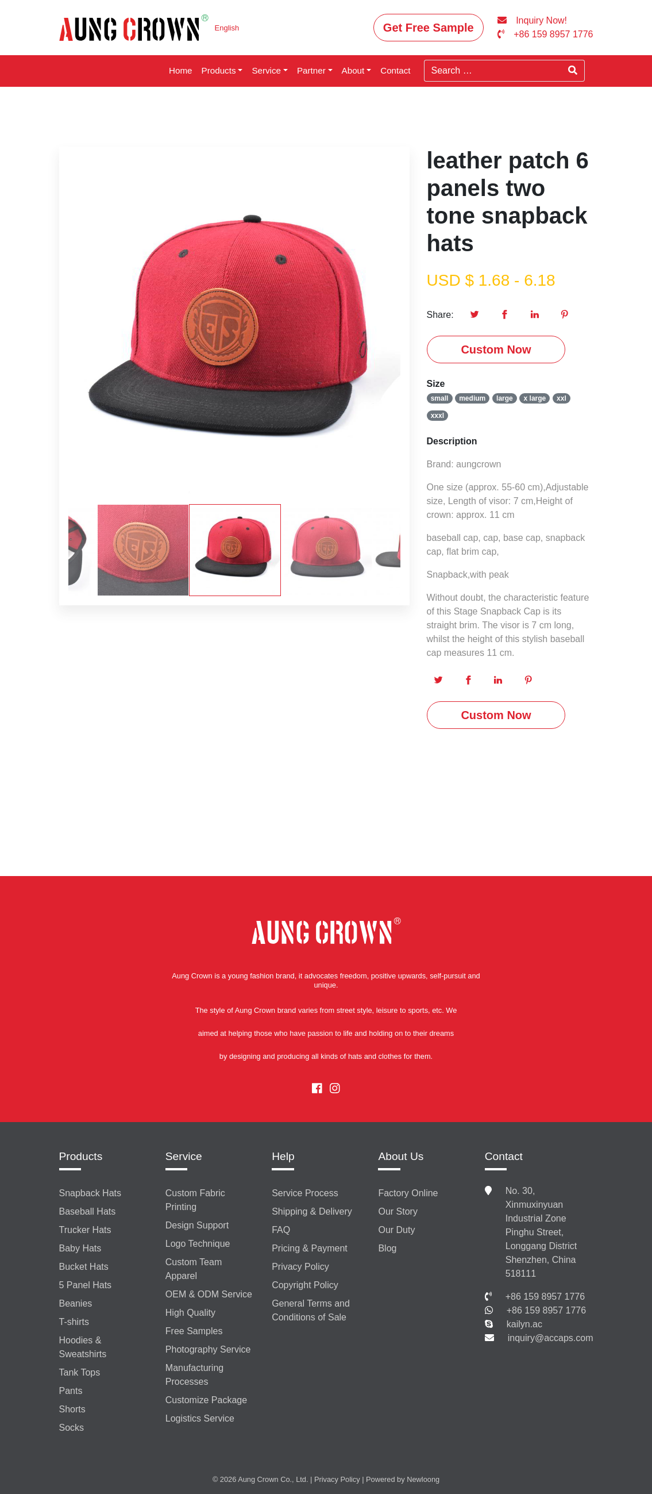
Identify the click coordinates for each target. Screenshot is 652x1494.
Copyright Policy (305, 1285)
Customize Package (206, 1400)
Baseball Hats (87, 1211)
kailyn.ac (524, 1324)
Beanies (75, 1303)
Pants (71, 1391)
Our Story (397, 1211)
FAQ (281, 1230)
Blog (387, 1248)
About (353, 70)
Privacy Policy (300, 1267)
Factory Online (408, 1193)
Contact (395, 70)
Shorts (72, 1409)
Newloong (423, 1479)
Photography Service (208, 1349)
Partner (311, 70)
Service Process (305, 1193)
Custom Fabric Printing (195, 1200)
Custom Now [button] (496, 349)
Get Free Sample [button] (428, 27)
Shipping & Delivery (312, 1211)
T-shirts (74, 1322)
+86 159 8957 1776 (545, 1296)
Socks (71, 1427)
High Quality (190, 1313)
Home (180, 70)
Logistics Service (199, 1418)
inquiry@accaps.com (550, 1338)
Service (266, 70)
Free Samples (194, 1331)
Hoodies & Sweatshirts (83, 1347)
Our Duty (396, 1230)
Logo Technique (197, 1244)
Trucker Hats (85, 1230)
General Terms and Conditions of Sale (311, 1310)
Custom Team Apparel (193, 1269)
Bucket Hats (84, 1267)
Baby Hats (80, 1248)
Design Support (197, 1225)
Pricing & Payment (310, 1248)
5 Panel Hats (85, 1285)
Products (219, 70)
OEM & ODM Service (208, 1294)
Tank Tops (80, 1372)
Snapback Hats (90, 1193)
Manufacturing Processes (194, 1375)
